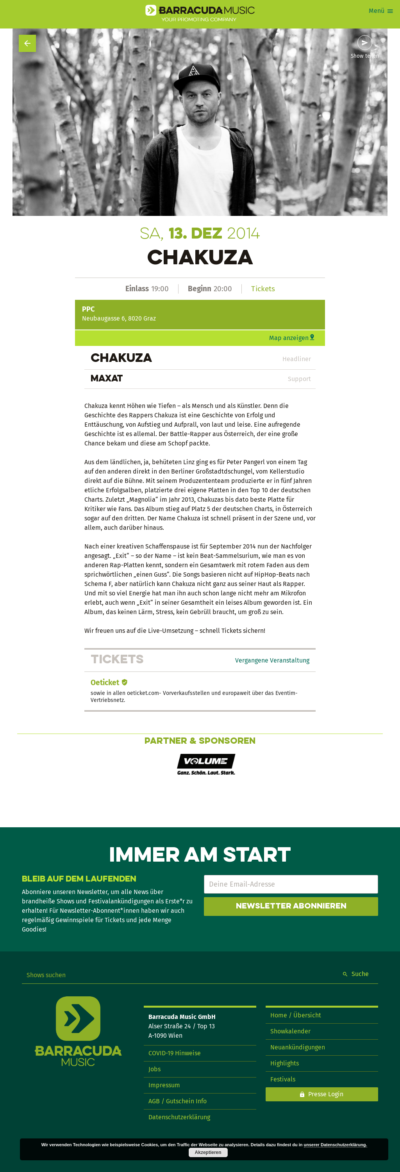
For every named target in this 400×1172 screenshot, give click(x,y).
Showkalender (290, 1031)
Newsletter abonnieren (291, 906)
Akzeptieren (208, 1152)
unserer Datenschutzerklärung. (335, 1144)
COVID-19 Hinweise (174, 1053)
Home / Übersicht (295, 1015)
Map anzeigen (289, 338)
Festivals (282, 1079)
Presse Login (325, 1094)
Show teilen (365, 56)
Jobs (154, 1069)
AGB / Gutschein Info (177, 1101)
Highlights (284, 1063)
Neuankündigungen (297, 1047)
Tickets (263, 288)
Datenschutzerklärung (179, 1117)
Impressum (164, 1085)
